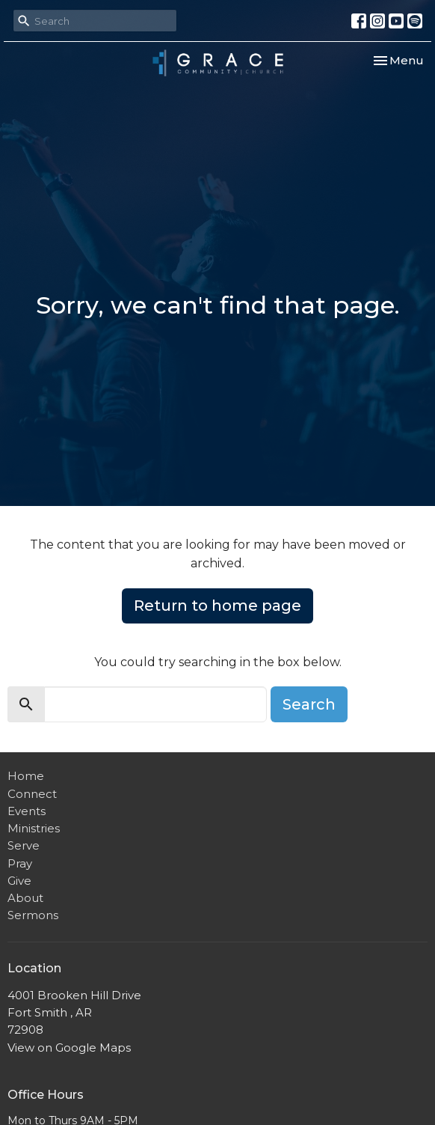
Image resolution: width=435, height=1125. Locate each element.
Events (26, 811)
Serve (23, 845)
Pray (19, 863)
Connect (32, 794)
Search (309, 704)
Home (25, 776)
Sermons (32, 915)
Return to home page (217, 606)
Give (19, 881)
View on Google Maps (69, 1047)
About (25, 898)
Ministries (33, 828)
